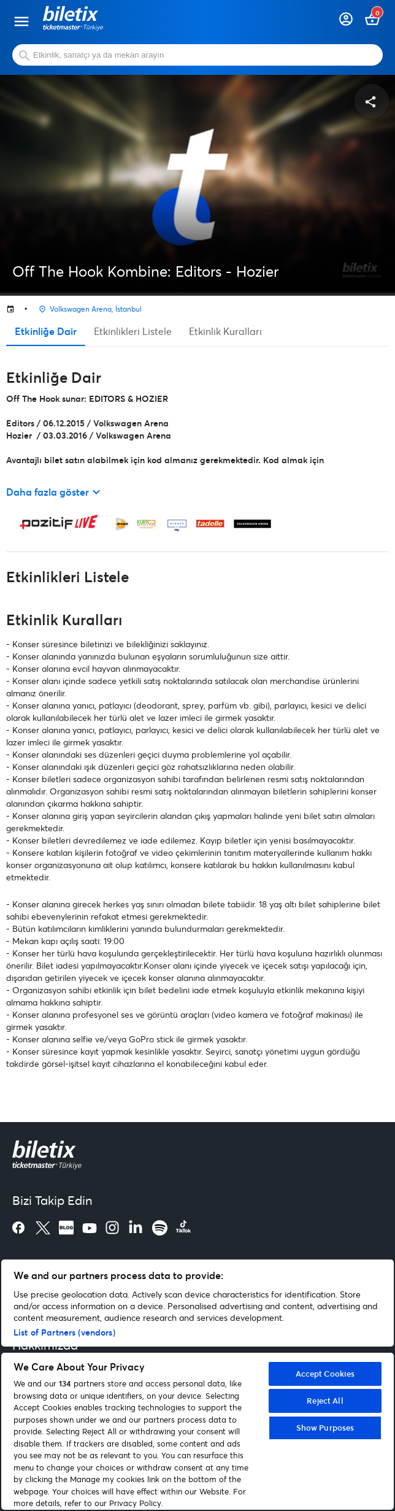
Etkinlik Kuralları (225, 331)
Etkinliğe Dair (46, 331)
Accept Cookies (325, 1373)
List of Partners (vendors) (64, 1332)
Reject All (325, 1400)
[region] (197, 1384)
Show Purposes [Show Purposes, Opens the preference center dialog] (325, 1427)
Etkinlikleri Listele (133, 331)
